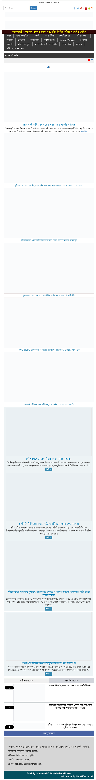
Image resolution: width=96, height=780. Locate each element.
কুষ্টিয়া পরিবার (49, 40)
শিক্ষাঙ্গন (10, 40)
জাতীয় (37, 35)
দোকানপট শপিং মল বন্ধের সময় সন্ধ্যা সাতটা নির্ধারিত (49, 125)
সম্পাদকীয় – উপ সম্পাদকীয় (46, 44)
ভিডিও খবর (66, 44)
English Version (67, 40)
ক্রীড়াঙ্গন (21, 40)
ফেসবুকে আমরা (49, 733)
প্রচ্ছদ (9, 35)
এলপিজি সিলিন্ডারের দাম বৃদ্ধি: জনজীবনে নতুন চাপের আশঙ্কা (49, 524)
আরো (79, 44)
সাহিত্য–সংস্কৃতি (24, 44)
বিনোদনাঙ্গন (34, 40)
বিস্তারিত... (84, 131)
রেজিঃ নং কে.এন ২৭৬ (15, 48)
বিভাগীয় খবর (65, 35)
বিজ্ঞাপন (10, 44)
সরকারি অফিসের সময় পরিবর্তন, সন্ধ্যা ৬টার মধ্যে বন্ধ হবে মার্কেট (49, 404)
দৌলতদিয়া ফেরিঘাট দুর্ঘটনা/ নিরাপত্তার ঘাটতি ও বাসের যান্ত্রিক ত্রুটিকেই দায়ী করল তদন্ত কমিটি (49, 593)
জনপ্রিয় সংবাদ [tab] (71, 680)
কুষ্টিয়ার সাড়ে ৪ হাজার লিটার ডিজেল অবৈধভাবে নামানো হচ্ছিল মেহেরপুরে (49, 240)
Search (33, 8)
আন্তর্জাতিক (50, 35)
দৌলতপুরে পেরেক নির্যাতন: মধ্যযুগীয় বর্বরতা (48, 459)
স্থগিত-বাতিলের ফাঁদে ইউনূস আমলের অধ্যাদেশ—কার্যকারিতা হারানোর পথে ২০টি (49, 350)
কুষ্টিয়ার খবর (82, 35)
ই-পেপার (83, 40)
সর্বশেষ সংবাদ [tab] (26, 680)
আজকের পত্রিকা (23, 35)
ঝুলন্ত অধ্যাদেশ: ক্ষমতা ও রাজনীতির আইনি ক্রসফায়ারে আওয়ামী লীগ (49, 295)
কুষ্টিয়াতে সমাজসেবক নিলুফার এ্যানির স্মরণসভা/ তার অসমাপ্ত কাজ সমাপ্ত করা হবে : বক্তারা (49, 185)
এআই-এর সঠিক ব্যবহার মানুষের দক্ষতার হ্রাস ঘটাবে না (49, 663)
